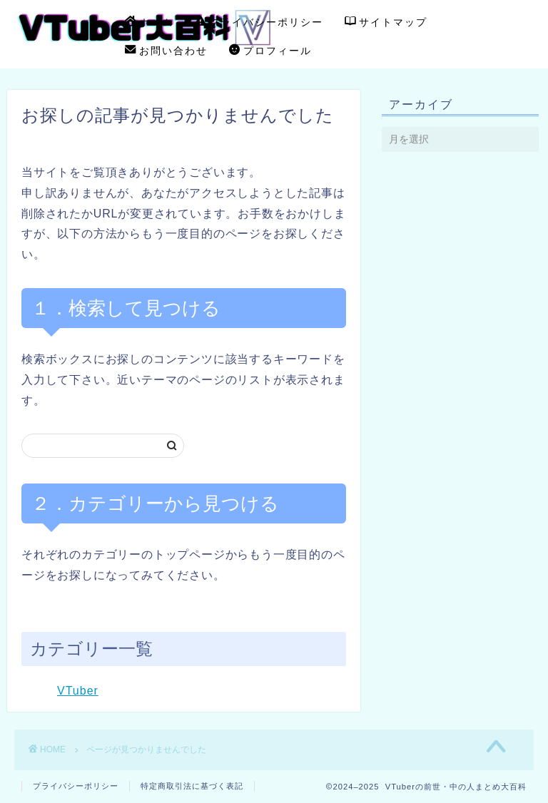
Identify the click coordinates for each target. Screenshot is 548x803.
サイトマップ (386, 23)
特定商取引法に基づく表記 (192, 786)
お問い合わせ (166, 51)
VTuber (77, 691)
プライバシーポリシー (259, 23)
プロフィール (270, 51)
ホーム (149, 23)
